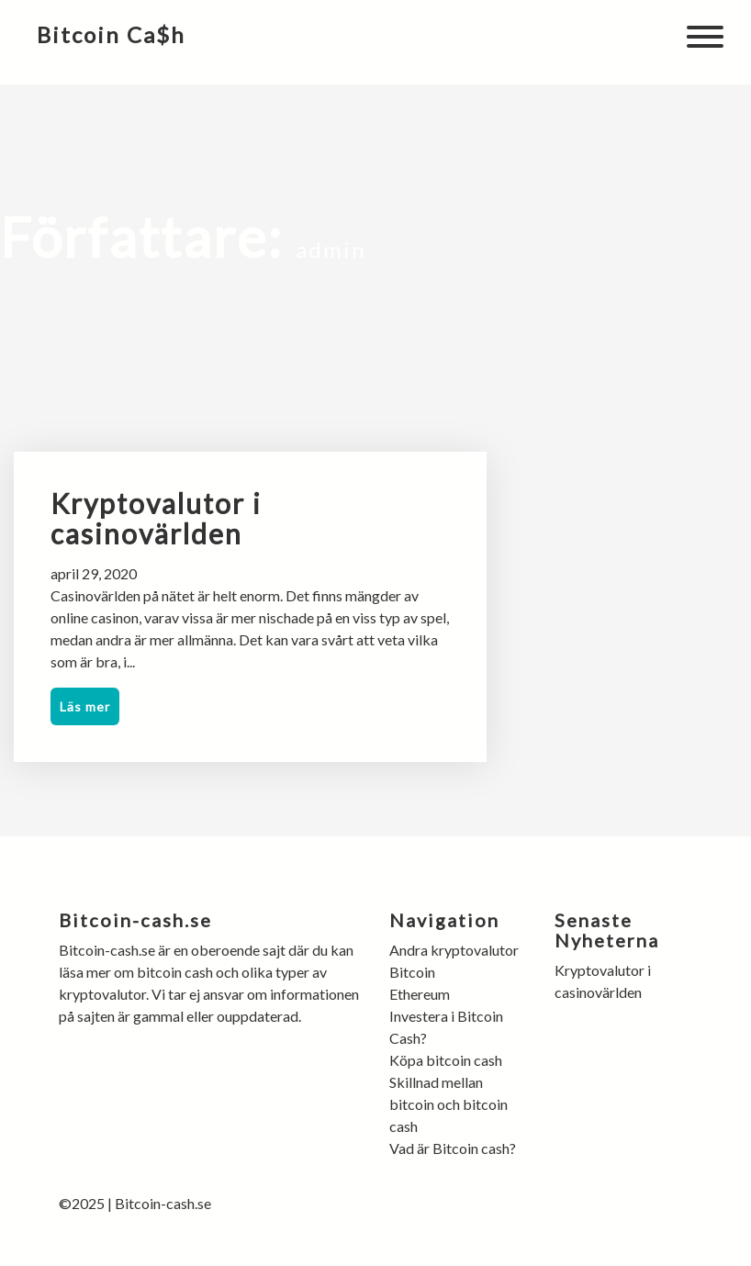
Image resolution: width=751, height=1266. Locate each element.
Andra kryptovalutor (455, 949)
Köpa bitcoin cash (447, 1060)
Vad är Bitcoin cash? (452, 1148)
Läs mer (85, 706)
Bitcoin (412, 971)
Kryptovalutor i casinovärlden (156, 518)
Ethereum (419, 994)
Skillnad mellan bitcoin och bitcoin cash (448, 1104)
